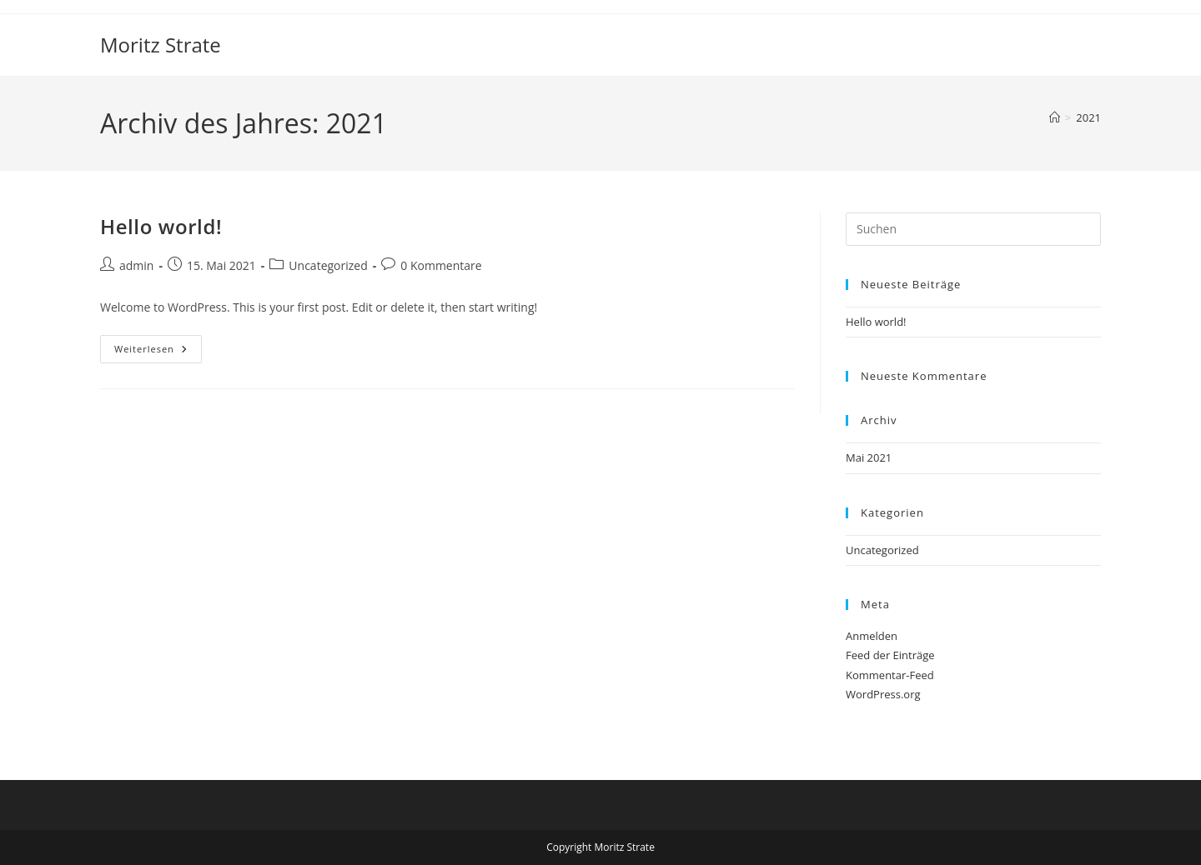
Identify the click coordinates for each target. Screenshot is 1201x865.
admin (136, 265)
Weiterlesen (158, 352)
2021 (1088, 117)
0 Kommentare (440, 265)
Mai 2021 (869, 457)
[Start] (1054, 117)
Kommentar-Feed (890, 675)
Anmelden (871, 635)
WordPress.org (883, 694)
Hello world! (161, 226)
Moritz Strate (160, 44)
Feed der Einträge (890, 655)
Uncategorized (328, 265)
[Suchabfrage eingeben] (973, 229)
